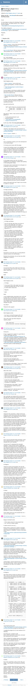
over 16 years (13, 42)
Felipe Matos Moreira (8, 137)
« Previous (5, 679)
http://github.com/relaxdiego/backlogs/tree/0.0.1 (13, 25)
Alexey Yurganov (7, 44)
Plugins (7, 6)
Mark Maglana (9, 13)
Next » (21, 679)
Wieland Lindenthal (8, 657)
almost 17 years (16, 13)
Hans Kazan (6, 55)
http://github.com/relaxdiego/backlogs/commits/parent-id (12, 120)
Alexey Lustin (6, 78)
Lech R (5, 329)
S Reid (5, 621)
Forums (2, 6)
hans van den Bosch (8, 50)
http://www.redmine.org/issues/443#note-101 (14, 336)
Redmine (9, 685)
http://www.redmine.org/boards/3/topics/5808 (14, 342)
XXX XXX (6, 158)
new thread (12, 15)
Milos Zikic (6, 349)
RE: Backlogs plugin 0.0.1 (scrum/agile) (12, 40)
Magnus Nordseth (7, 435)
